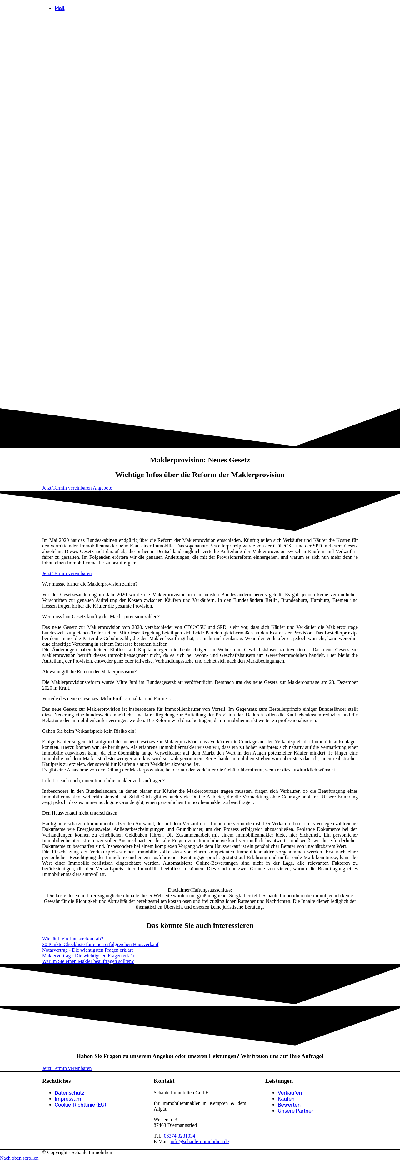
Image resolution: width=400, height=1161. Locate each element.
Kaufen (286, 1099)
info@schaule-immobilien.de (200, 1141)
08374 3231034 (179, 1135)
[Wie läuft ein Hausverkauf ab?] (72, 938)
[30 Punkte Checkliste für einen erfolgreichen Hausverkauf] (100, 944)
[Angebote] (102, 488)
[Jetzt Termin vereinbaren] (67, 488)
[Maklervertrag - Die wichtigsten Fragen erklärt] (89, 955)
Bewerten (289, 1105)
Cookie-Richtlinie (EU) (80, 1105)
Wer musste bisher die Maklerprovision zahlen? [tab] (90, 584)
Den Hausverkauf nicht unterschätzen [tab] (79, 813)
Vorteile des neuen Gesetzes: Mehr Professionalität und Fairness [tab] (106, 698)
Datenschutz (69, 1093)
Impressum (68, 1099)
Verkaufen (290, 1093)
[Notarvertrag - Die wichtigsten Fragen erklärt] (87, 950)
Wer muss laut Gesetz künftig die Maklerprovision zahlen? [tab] (101, 616)
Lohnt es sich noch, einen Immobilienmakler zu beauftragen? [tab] (103, 780)
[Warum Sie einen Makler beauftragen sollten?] (88, 961)
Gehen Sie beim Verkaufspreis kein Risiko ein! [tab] (89, 731)
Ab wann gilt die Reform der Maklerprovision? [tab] (89, 671)
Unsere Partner (295, 1111)
